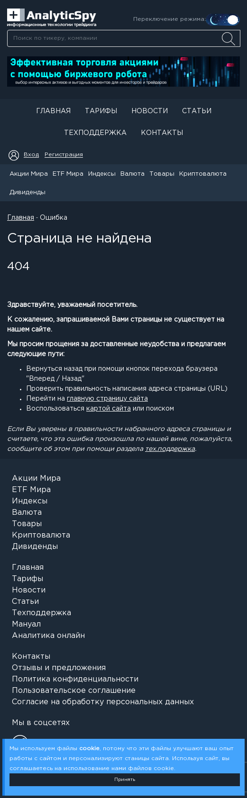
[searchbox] (123, 38)
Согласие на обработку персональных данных (103, 702)
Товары (161, 174)
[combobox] (123, 38)
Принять (124, 780)
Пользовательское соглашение (74, 690)
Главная (53, 111)
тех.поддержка (170, 449)
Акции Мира (28, 174)
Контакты (162, 133)
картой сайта (108, 409)
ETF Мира (68, 174)
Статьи (196, 111)
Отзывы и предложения (59, 668)
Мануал (26, 624)
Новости (149, 111)
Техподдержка (95, 133)
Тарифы (101, 111)
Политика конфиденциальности (75, 679)
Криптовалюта (203, 174)
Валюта (132, 174)
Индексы (102, 174)
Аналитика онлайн (48, 635)
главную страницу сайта (107, 399)
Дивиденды (27, 192)
